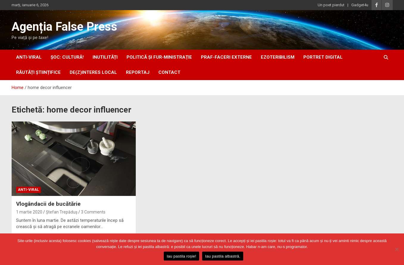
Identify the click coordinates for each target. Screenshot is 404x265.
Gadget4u (359, 5)
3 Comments (93, 212)
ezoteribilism (277, 57)
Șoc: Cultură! (67, 57)
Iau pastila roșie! (181, 256)
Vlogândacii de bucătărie (48, 203)
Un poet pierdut (331, 5)
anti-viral (29, 57)
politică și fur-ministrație (159, 57)
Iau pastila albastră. (222, 256)
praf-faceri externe (226, 57)
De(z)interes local (93, 72)
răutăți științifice (38, 72)
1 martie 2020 (29, 212)
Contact (169, 72)
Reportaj (137, 72)
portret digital (323, 57)
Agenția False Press (64, 27)
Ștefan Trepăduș (61, 212)
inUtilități (105, 57)
